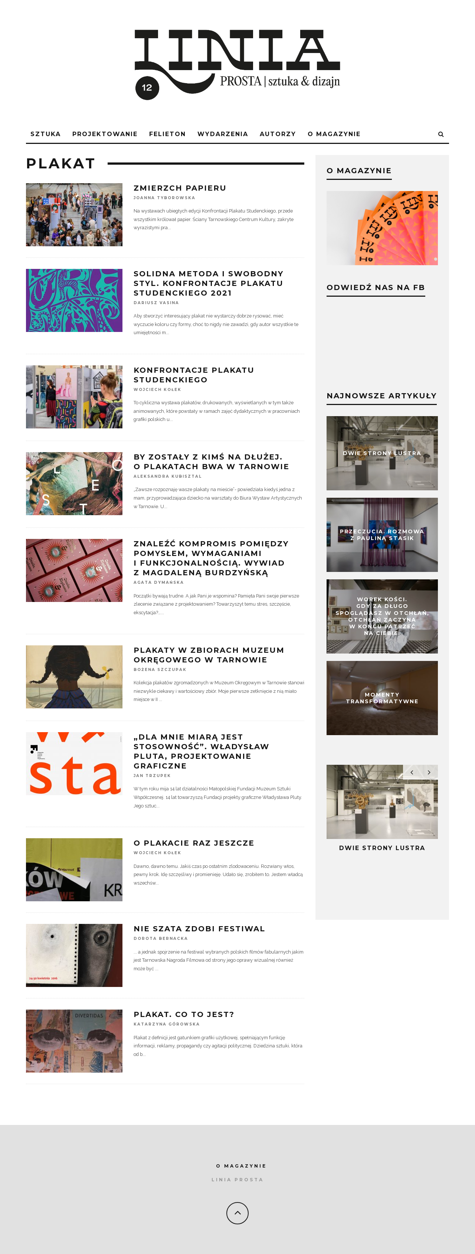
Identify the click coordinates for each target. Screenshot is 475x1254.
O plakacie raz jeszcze (194, 843)
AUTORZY (278, 134)
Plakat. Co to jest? (184, 1014)
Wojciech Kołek (157, 389)
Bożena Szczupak (160, 669)
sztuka (45, 134)
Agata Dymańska (159, 582)
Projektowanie (105, 134)
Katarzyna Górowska (167, 1024)
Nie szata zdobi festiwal (199, 928)
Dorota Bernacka (161, 939)
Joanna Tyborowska (165, 197)
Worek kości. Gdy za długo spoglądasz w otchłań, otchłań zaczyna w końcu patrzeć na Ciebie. (382, 616)
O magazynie (334, 134)
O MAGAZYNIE (241, 1166)
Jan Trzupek (152, 775)
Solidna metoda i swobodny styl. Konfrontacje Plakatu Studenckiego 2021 (209, 283)
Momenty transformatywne (382, 698)
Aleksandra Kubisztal (168, 476)
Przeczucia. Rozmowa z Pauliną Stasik (382, 535)
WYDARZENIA (222, 134)
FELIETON (167, 134)
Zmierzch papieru (180, 188)
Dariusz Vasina (156, 302)
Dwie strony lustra (382, 453)
